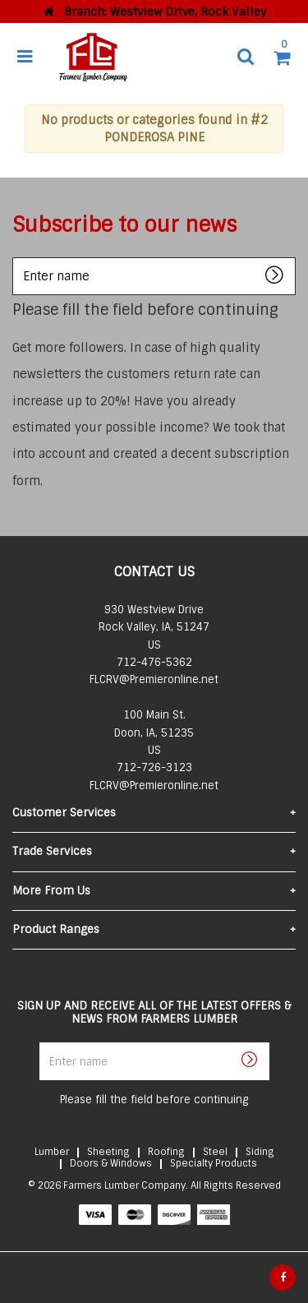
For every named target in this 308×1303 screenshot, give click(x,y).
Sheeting (108, 1151)
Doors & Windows (111, 1163)
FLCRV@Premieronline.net (154, 679)
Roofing (166, 1151)
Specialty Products (213, 1163)
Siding (260, 1151)
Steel (215, 1151)
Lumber (51, 1151)
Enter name (16, 256)
